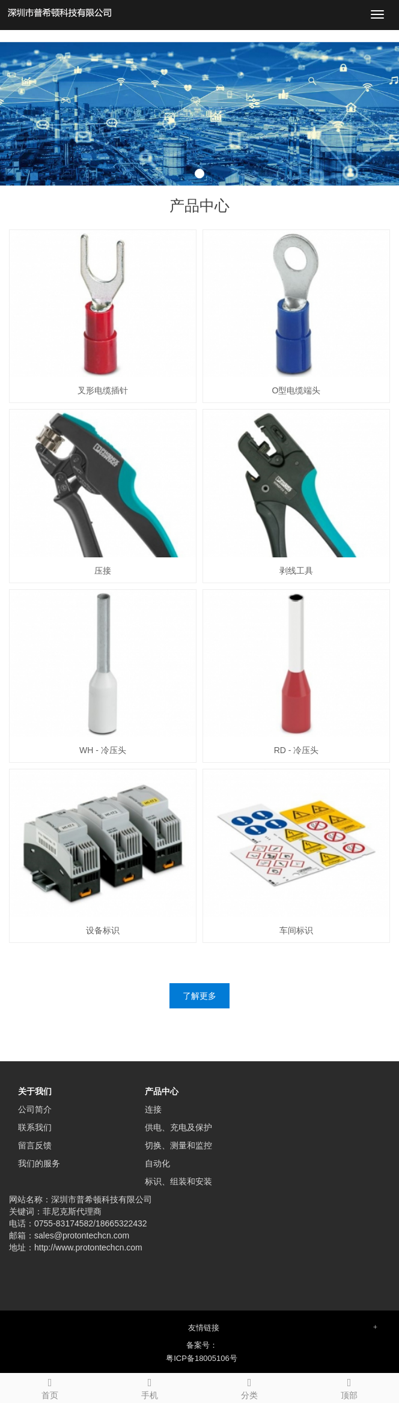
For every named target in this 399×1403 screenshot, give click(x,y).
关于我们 (35, 1091)
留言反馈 (35, 1145)
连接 (153, 1109)
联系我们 (35, 1127)
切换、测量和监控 (178, 1145)
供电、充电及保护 (178, 1127)
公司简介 (35, 1109)
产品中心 (161, 1091)
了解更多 (199, 996)
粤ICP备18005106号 (201, 1358)
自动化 (157, 1163)
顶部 (349, 1387)
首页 (50, 1387)
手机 (150, 1387)
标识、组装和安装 (178, 1181)
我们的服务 (39, 1163)
